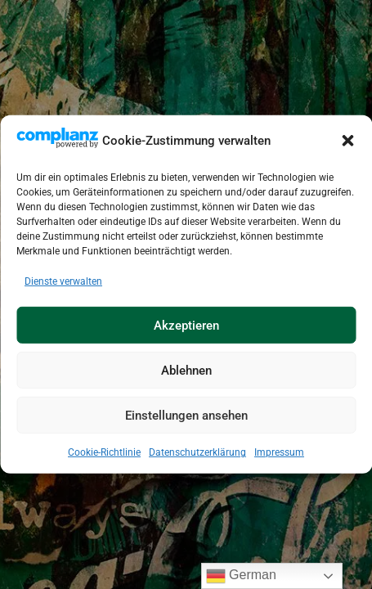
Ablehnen (186, 370)
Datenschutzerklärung (197, 452)
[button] (347, 141)
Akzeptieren (186, 325)
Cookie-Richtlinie (104, 452)
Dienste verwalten (63, 281)
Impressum (279, 452)
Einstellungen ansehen (186, 415)
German (241, 576)
